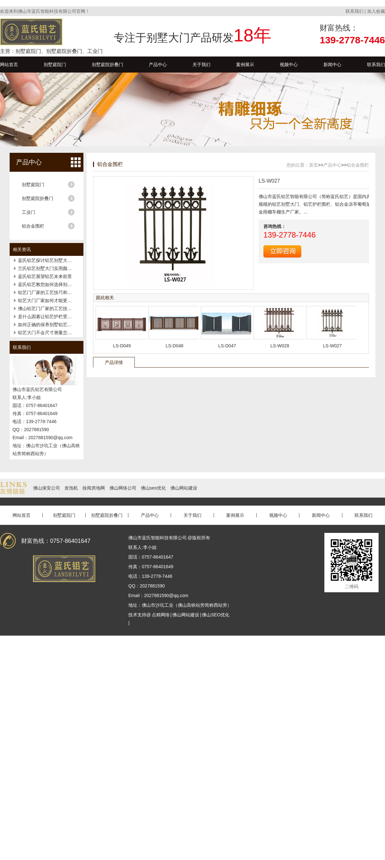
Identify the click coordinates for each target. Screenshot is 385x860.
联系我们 (355, 11)
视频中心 (289, 64)
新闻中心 (332, 64)
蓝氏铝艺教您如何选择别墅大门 (49, 284)
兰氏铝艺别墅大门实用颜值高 (47, 268)
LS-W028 (279, 345)
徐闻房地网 (93, 488)
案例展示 (245, 64)
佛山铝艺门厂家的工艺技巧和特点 (51, 308)
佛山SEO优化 (215, 614)
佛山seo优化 (153, 488)
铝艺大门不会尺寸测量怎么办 (47, 332)
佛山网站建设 (183, 488)
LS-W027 (332, 345)
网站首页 (9, 64)
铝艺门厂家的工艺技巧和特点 (47, 292)
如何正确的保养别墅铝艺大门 (47, 324)
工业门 (28, 212)
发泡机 (71, 488)
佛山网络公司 (122, 488)
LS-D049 (122, 345)
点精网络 (161, 614)
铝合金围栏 (33, 226)
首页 (313, 165)
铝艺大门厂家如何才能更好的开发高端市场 (60, 300)
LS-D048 (174, 345)
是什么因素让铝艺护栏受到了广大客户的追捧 (63, 316)
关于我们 (201, 64)
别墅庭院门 (55, 64)
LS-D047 (227, 345)
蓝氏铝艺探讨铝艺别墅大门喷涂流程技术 (58, 260)
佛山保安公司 (46, 488)
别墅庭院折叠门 (107, 64)
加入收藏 (376, 11)
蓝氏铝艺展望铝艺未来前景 (45, 276)
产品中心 (158, 64)
